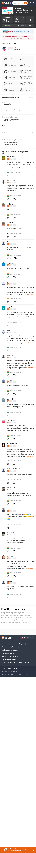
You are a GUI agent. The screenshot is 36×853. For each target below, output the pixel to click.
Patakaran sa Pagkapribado (10, 820)
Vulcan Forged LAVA (8, 844)
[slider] (20, 159)
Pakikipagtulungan (23, 832)
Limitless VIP (14, 841)
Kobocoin (4, 841)
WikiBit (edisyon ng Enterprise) (11, 826)
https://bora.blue (9, 121)
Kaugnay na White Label (9, 832)
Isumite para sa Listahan (9, 829)
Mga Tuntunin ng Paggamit (10, 817)
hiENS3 (19, 844)
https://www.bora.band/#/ (12, 119)
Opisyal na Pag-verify (8, 823)
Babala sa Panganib (18, 813)
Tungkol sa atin (6, 813)
